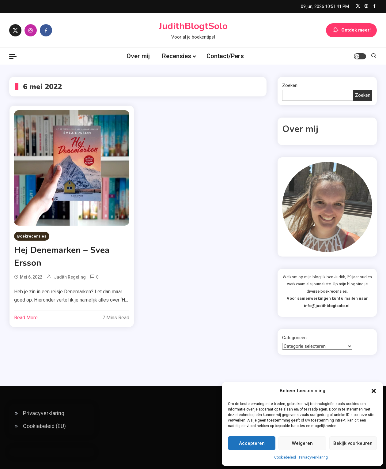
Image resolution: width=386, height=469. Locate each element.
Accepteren (252, 443)
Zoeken (289, 85)
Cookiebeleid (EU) (44, 426)
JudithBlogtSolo (193, 26)
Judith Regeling (70, 277)
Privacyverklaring (313, 457)
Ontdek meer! (351, 30)
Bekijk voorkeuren (353, 443)
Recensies (176, 56)
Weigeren (302, 443)
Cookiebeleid (285, 457)
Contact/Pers (225, 56)
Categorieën (294, 337)
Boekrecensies (31, 236)
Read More (26, 318)
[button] (374, 391)
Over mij (138, 56)
